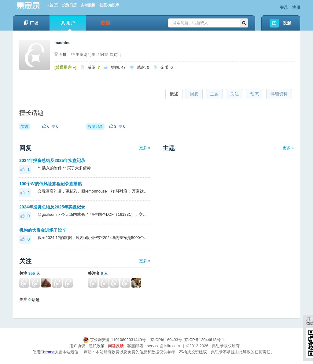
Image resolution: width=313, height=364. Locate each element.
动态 (254, 93)
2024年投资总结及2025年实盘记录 (52, 160)
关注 (234, 93)
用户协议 (77, 346)
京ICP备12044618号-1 (204, 339)
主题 (214, 93)
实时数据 (88, 5)
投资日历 (69, 5)
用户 (68, 25)
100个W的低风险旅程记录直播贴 (50, 183)
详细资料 (279, 93)
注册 (296, 7)
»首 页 (53, 5)
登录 (284, 7)
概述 (174, 93)
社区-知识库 (109, 5)
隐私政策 (97, 346)
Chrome (47, 352)
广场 (31, 22)
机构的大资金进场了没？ (42, 230)
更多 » (144, 147)
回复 (194, 93)
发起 (287, 22)
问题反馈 (116, 346)
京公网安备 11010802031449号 (115, 339)
